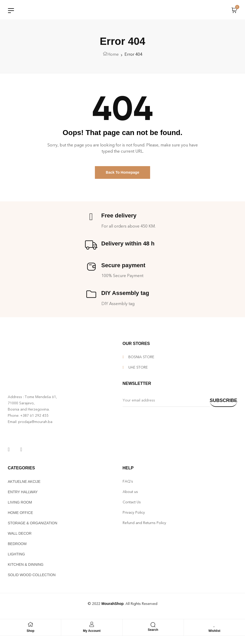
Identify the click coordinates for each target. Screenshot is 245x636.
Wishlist (214, 631)
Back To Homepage (122, 174)
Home (113, 55)
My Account (92, 631)
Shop (30, 631)
